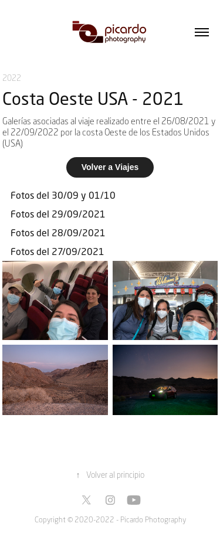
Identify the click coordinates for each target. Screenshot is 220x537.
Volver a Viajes (110, 167)
